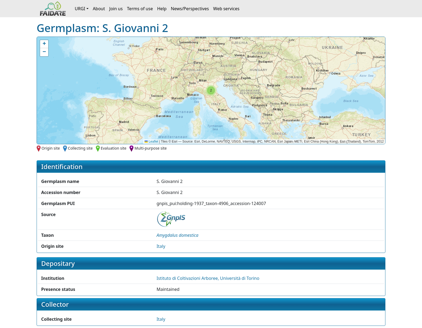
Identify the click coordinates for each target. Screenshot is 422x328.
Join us (116, 9)
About (99, 9)
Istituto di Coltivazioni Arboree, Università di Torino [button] (208, 278)
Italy (161, 246)
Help (162, 9)
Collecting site (80, 148)
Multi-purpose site (151, 148)
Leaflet (151, 141)
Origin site (50, 148)
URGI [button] (80, 9)
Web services (226, 9)
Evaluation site (113, 148)
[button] (211, 90)
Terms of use (140, 9)
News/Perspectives (190, 9)
